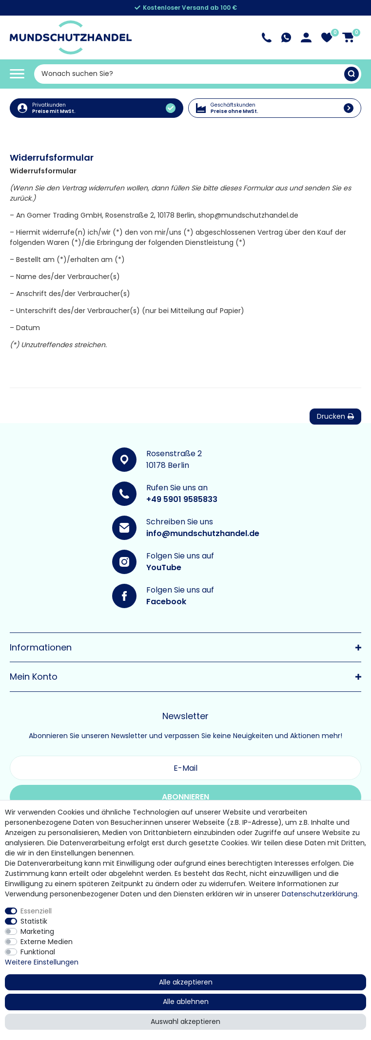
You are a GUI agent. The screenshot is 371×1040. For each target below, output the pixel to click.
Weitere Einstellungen (41, 962)
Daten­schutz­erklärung (319, 894)
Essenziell (36, 911)
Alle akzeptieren (186, 982)
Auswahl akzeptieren (185, 1021)
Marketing (37, 931)
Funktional (37, 952)
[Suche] (351, 74)
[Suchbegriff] (189, 74)
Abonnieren (185, 796)
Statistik (33, 921)
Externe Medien (46, 942)
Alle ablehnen (186, 1001)
